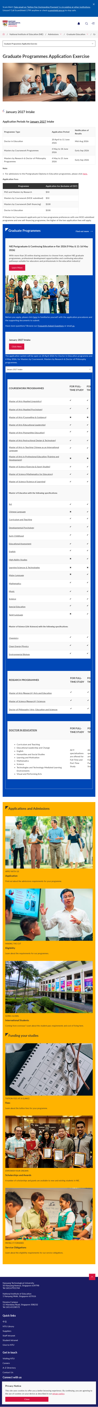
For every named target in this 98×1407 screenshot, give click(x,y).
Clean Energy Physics (19, 646)
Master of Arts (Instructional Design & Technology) (32, 440)
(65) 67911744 (13, 1288)
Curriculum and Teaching (20, 519)
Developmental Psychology (21, 527)
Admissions (53, 34)
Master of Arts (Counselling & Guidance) (27, 417)
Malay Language (16, 575)
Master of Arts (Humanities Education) (27, 432)
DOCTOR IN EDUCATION (23, 730)
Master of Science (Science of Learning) (27, 481)
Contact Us (8, 1372)
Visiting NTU (9, 1358)
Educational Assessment (20, 543)
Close (26, 1399)
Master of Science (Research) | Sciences (27, 701)
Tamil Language (16, 615)
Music (12, 591)
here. (85, 173)
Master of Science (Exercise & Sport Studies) (29, 466)
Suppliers (7, 1331)
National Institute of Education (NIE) (26, 34)
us (73, 325)
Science (12, 599)
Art (10, 504)
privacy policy (58, 1393)
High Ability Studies (18, 559)
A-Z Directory (9, 1367)
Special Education (17, 606)
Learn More (17, 267)
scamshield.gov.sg (56, 10)
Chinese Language (17, 511)
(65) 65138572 (13, 1307)
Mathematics (15, 583)
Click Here (16, 346)
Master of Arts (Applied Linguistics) (25, 401)
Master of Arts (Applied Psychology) (25, 409)
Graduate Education (76, 34)
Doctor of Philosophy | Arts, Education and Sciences (33, 709)
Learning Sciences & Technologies (24, 567)
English (12, 551)
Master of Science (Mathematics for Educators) (31, 474)
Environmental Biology (19, 654)
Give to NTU (8, 1345)
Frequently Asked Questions (51, 325)
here (35, 317)
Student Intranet (10, 1340)
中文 (5, 1321)
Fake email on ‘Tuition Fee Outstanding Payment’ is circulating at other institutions (52, 7)
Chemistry (13, 638)
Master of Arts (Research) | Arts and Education (30, 693)
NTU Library (8, 1326)
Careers (6, 1363)
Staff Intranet (9, 1335)
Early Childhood (16, 536)
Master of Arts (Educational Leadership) (27, 425)
